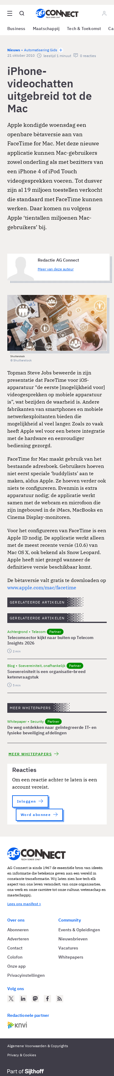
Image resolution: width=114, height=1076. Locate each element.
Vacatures (68, 948)
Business (16, 28)
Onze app (16, 966)
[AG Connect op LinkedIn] (23, 998)
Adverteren (18, 939)
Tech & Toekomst (84, 28)
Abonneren (18, 929)
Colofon (14, 957)
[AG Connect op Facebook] (47, 998)
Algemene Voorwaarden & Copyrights (37, 1046)
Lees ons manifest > (24, 904)
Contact (14, 948)
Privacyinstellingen (26, 975)
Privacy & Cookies (21, 1055)
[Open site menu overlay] (9, 13)
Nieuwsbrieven (73, 939)
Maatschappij (46, 28)
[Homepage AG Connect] (57, 13)
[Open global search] (21, 13)
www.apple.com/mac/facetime (41, 587)
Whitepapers (70, 957)
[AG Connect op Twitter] (11, 998)
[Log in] (104, 13)
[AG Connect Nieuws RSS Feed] (59, 998)
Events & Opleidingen (79, 929)
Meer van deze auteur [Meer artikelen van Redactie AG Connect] (56, 269)
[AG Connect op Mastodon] (35, 998)
